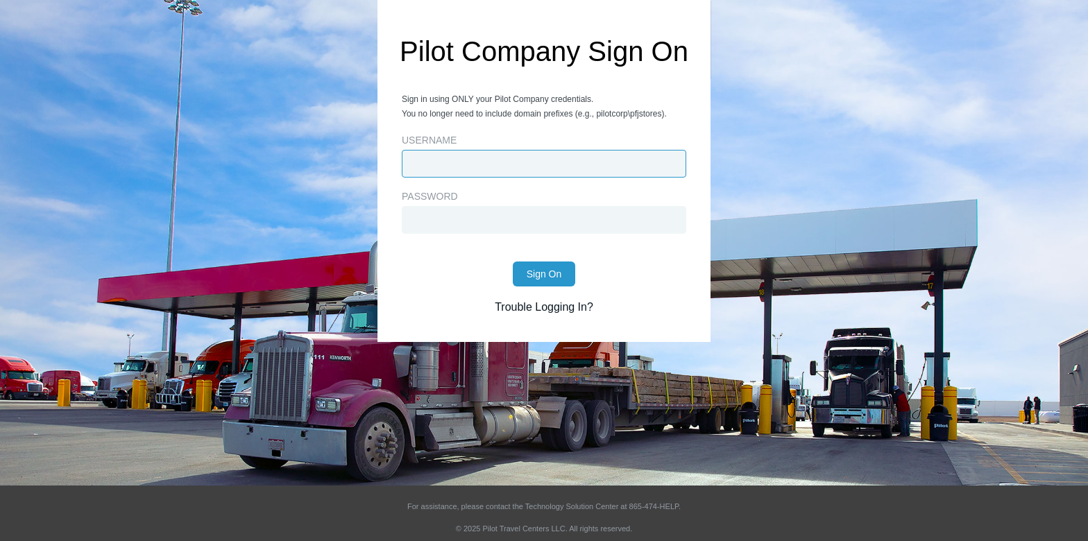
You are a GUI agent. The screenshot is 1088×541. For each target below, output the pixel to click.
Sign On (544, 274)
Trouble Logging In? (544, 307)
